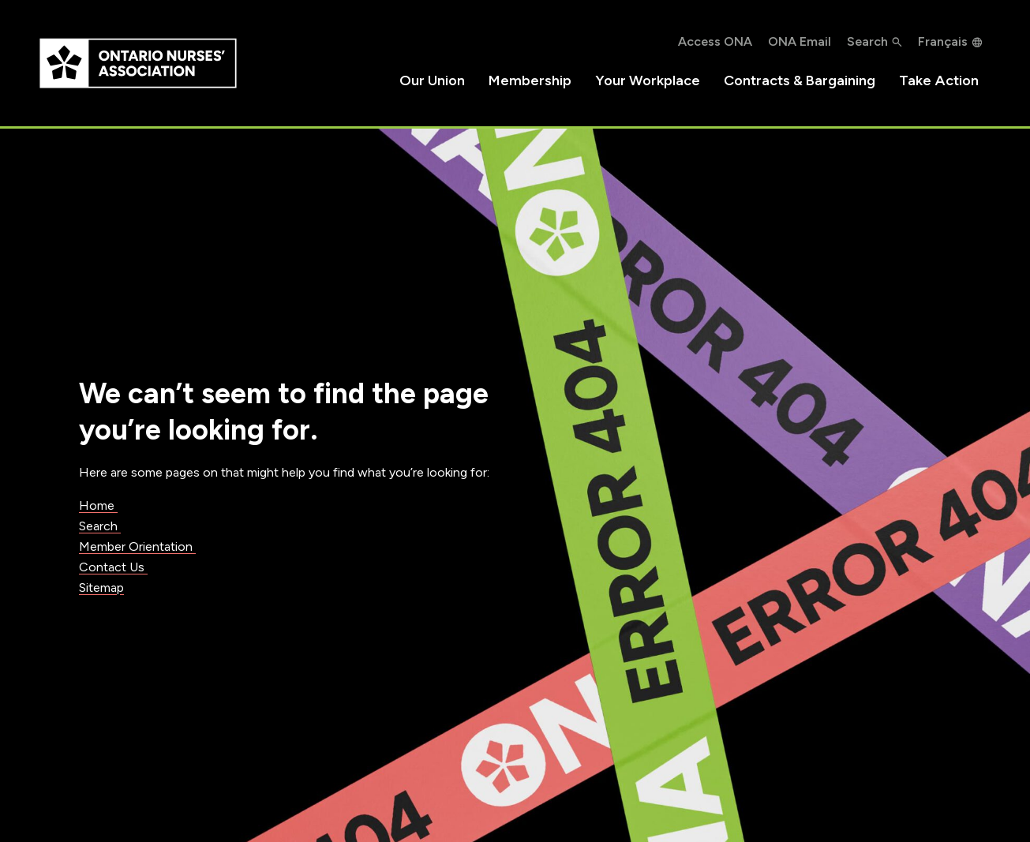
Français (943, 41)
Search (100, 525)
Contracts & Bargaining (799, 80)
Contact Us (113, 566)
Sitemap (101, 587)
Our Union (432, 80)
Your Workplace (647, 80)
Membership (530, 80)
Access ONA (715, 41)
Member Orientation (137, 546)
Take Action (939, 80)
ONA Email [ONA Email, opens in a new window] (799, 41)
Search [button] (867, 41)
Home (98, 505)
